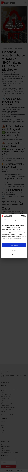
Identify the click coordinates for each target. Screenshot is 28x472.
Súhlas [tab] (5, 220)
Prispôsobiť (14, 250)
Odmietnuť (14, 254)
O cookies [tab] (23, 220)
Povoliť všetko (14, 245)
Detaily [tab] (14, 220)
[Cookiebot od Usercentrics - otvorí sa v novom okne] (20, 216)
